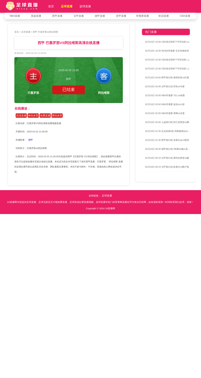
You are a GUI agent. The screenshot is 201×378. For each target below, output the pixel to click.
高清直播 (21, 115)
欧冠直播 (164, 16)
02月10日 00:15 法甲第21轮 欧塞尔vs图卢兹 (167, 167)
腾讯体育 (57, 115)
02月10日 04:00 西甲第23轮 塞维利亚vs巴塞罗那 (168, 77)
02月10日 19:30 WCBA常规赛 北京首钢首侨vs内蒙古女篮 (168, 50)
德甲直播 (100, 16)
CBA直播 (185, 16)
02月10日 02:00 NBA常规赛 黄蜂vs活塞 (165, 113)
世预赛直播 (142, 16)
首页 (51, 6)
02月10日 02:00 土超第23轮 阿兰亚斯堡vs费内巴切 (168, 122)
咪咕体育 (33, 115)
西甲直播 (57, 16)
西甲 (30, 140)
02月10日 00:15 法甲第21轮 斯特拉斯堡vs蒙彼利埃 (168, 158)
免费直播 (45, 115)
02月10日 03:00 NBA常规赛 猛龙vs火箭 (165, 104)
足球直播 (66, 6)
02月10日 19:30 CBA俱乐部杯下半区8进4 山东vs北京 (168, 42)
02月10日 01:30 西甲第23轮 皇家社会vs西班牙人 (168, 140)
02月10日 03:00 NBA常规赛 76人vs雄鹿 (165, 95)
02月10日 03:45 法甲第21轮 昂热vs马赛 (165, 86)
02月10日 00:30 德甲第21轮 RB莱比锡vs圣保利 (168, 149)
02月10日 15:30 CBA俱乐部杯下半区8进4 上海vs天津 (168, 59)
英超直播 (36, 16)
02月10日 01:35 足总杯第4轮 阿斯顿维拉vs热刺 (168, 131)
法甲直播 (79, 16)
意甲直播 (121, 16)
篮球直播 (85, 6)
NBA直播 (15, 16)
